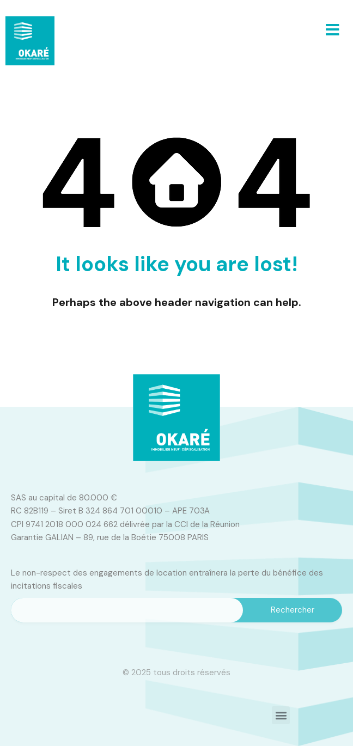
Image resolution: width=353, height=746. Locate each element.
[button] (333, 30)
